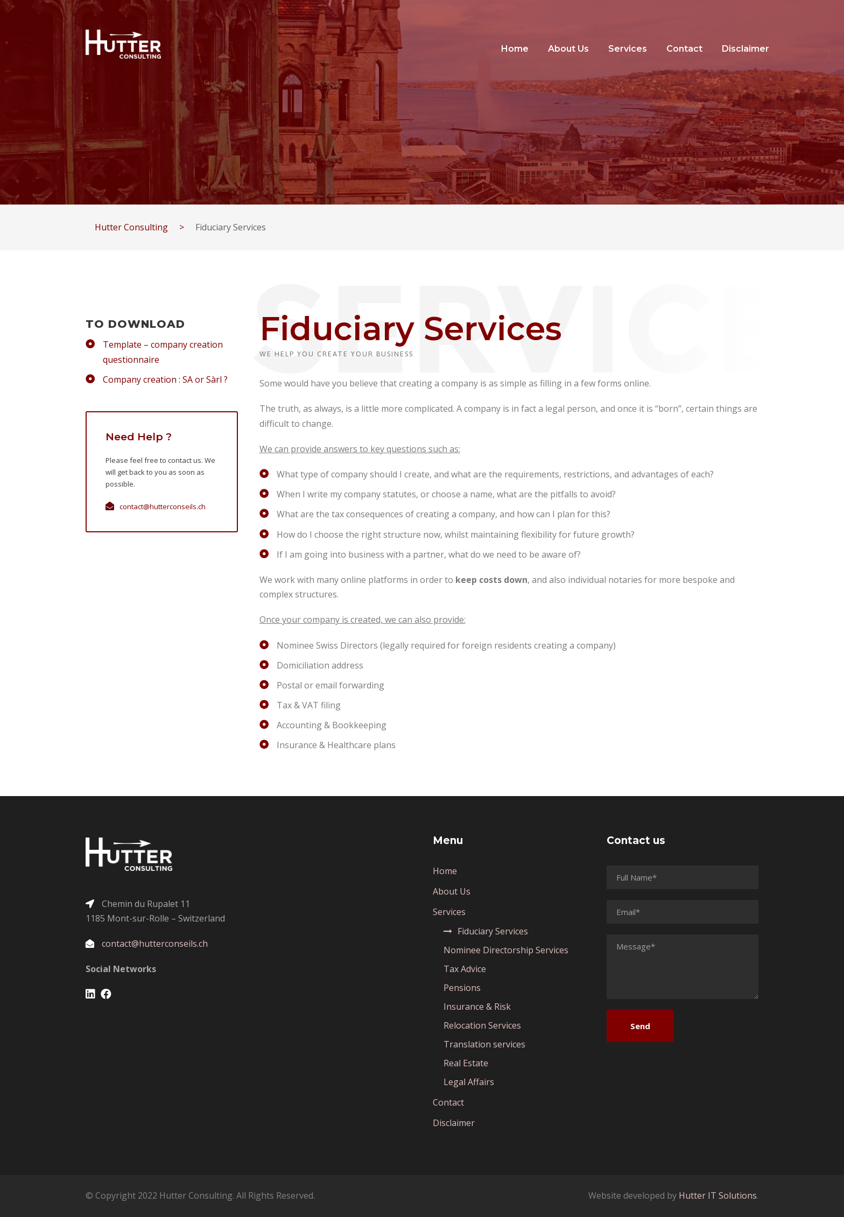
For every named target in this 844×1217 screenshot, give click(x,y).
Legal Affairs (469, 1082)
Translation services (484, 1044)
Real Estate (466, 1063)
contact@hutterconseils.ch (162, 506)
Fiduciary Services (493, 931)
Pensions (462, 988)
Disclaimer (745, 49)
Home (515, 49)
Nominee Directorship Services (506, 950)
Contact (684, 49)
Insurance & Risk (477, 1006)
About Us (568, 49)
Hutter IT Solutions (718, 1195)
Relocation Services (482, 1025)
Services (627, 49)
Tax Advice (465, 969)
